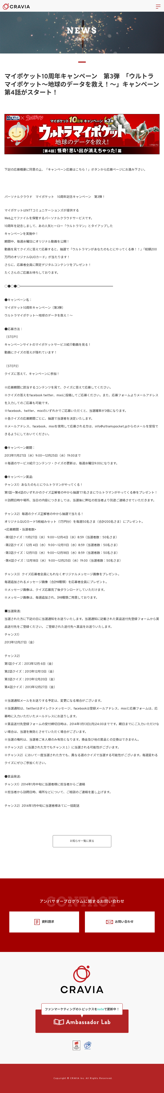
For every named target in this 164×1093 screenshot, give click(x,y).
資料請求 (44, 922)
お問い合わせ (119, 922)
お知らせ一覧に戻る (82, 841)
